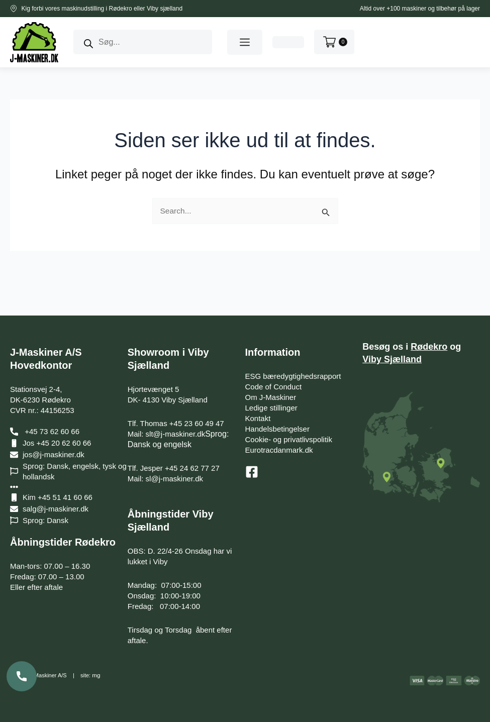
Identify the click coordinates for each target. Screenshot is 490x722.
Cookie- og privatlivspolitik (288, 439)
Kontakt (258, 418)
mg (96, 676)
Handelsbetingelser (277, 429)
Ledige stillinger (271, 407)
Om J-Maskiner (271, 397)
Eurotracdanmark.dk (279, 450)
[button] (245, 42)
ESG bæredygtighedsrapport (293, 376)
